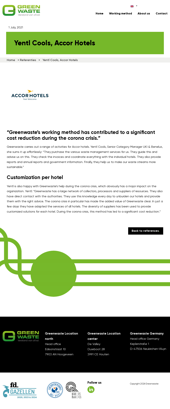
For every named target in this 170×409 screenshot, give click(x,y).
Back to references (146, 231)
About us (144, 13)
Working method (120, 13)
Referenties (28, 60)
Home (99, 13)
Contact (162, 13)
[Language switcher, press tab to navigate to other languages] (134, 5)
